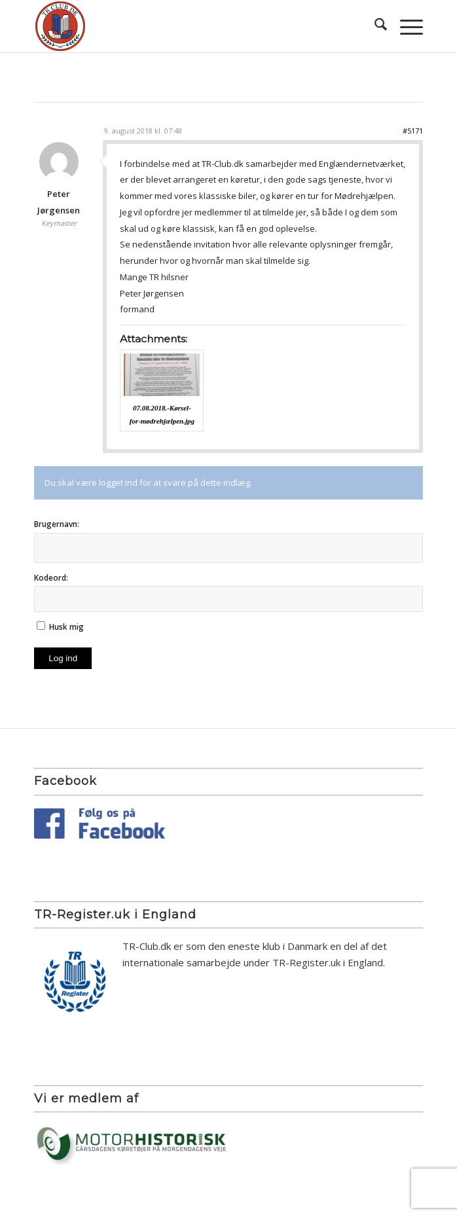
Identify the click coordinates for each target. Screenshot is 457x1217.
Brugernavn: (56, 524)
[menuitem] (374, 26)
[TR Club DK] (189, 26)
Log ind (62, 658)
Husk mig (66, 626)
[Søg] (374, 26)
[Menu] (405, 26)
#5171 (413, 131)
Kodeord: (51, 577)
